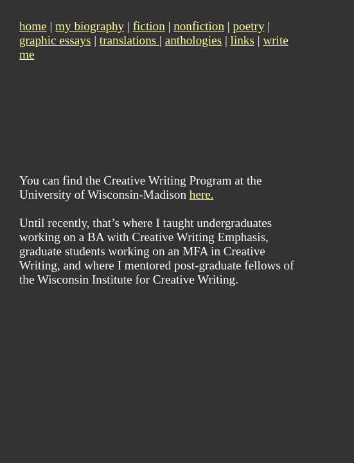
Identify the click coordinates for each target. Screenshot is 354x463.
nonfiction (198, 26)
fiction (149, 26)
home (33, 26)
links (242, 40)
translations (129, 40)
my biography (89, 26)
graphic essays (55, 40)
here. (202, 194)
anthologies (193, 40)
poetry (248, 26)
